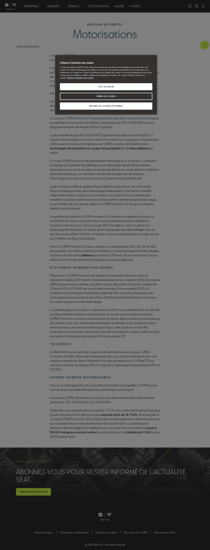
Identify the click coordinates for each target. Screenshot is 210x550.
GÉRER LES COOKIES (106, 96)
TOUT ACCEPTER (106, 87)
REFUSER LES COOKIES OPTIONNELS (106, 106)
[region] (106, 85)
